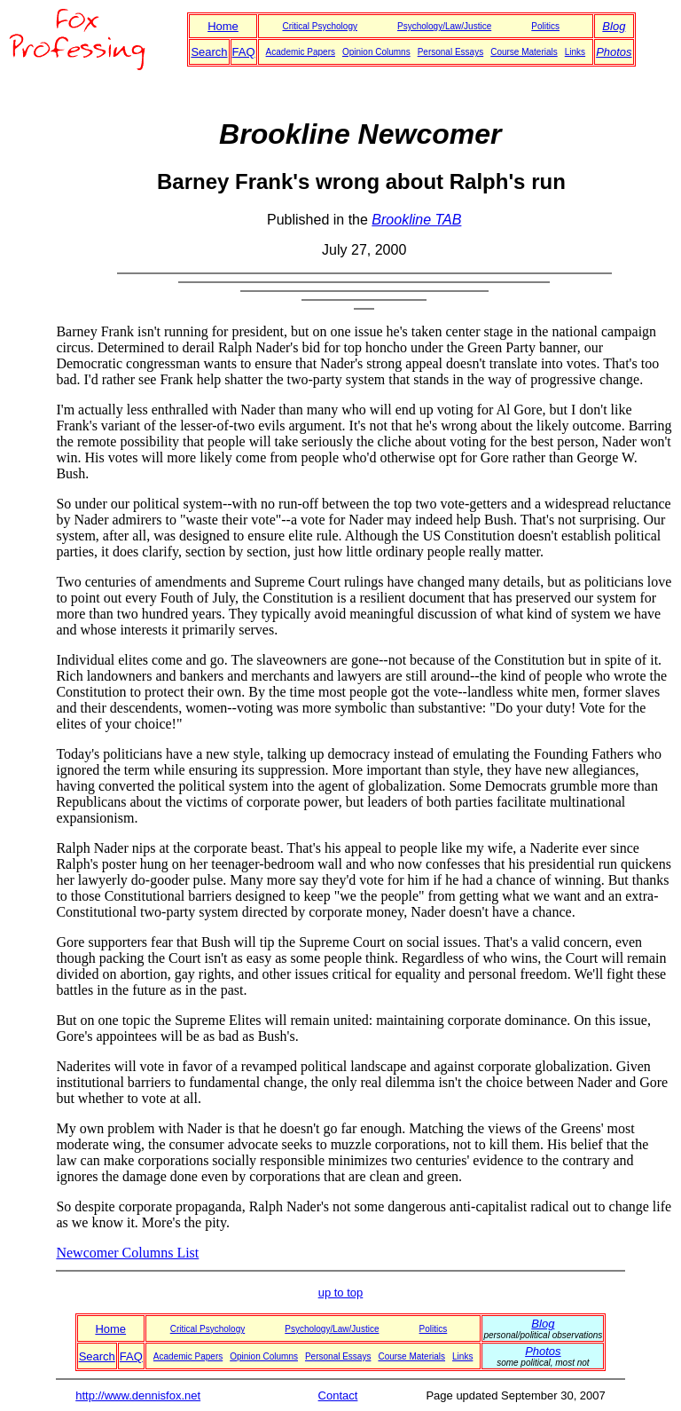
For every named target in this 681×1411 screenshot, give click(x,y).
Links (575, 52)
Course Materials (524, 52)
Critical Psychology (319, 26)
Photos (613, 52)
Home (223, 26)
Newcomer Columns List (127, 1252)
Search (209, 52)
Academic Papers (300, 52)
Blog (613, 26)
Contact (338, 1395)
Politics (545, 26)
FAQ (243, 52)
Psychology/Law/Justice (444, 26)
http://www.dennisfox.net (137, 1395)
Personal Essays (450, 52)
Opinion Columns (376, 52)
